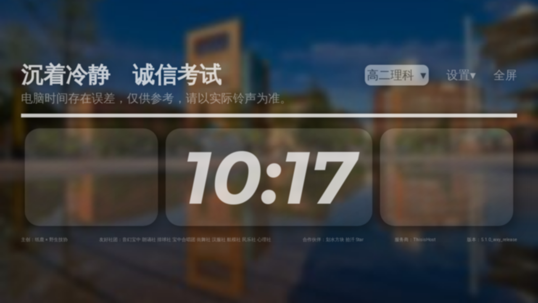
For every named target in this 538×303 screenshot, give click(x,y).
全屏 (505, 75)
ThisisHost (424, 239)
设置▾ (461, 75)
